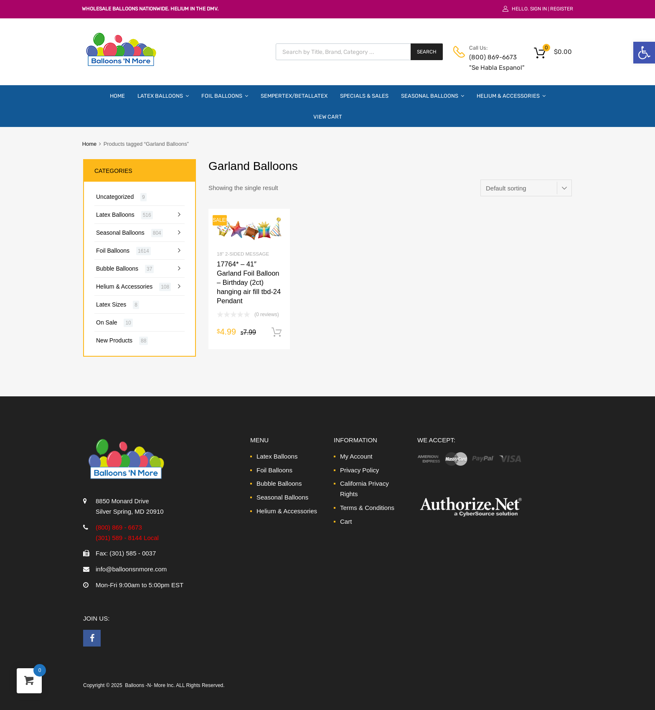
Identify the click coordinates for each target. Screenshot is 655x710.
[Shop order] (526, 188)
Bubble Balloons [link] (117, 268)
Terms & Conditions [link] (367, 507)
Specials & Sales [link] (364, 96)
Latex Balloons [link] (163, 95)
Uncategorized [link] (115, 196)
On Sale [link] (106, 322)
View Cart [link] (327, 117)
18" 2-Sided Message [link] (243, 253)
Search (427, 52)
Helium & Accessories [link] (511, 95)
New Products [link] (114, 340)
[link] (644, 52)
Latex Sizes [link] (111, 304)
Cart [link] (346, 521)
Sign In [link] (538, 9)
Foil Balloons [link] (224, 95)
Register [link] (561, 9)
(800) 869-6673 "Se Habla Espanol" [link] (489, 62)
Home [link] (117, 96)
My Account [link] (356, 456)
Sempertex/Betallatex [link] (294, 96)
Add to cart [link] (277, 332)
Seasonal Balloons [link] (432, 95)
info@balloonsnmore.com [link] (131, 569)
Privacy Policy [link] (359, 470)
